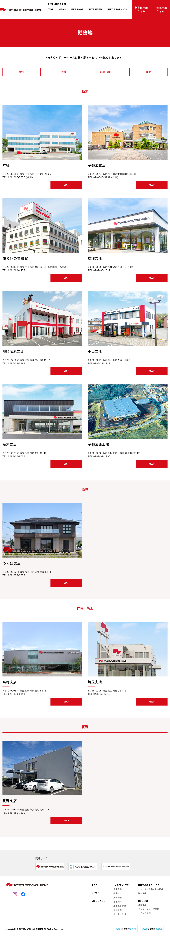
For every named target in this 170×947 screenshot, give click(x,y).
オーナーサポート (121, 914)
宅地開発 (117, 902)
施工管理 (117, 898)
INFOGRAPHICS (117, 9)
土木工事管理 (119, 906)
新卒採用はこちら (141, 9)
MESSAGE (77, 9)
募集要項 (142, 905)
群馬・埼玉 (106, 72)
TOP (51, 9)
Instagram (15, 894)
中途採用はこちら (160, 9)
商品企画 (117, 910)
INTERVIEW (95, 9)
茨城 (63, 72)
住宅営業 (117, 889)
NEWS (62, 9)
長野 (148, 72)
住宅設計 (117, 893)
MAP (66, 184)
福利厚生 (142, 893)
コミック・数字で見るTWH (151, 889)
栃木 (21, 72)
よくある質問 (144, 913)
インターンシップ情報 (148, 909)
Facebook (23, 894)
